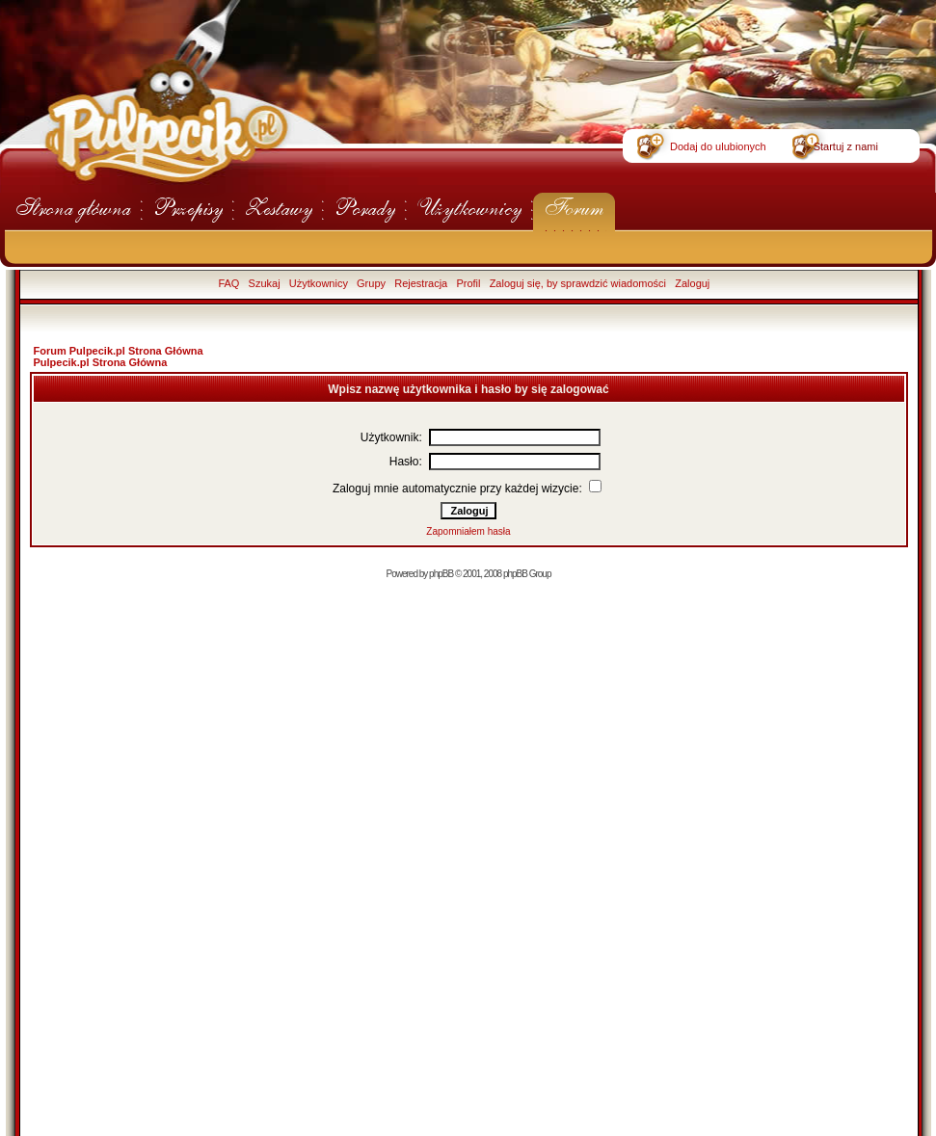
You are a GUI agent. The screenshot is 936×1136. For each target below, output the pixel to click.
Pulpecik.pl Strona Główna (101, 362)
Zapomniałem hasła (468, 531)
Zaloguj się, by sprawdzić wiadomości (578, 283)
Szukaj (265, 283)
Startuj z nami (846, 146)
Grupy (371, 283)
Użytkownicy (318, 283)
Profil (468, 283)
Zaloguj (692, 283)
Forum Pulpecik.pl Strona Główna (118, 351)
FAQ (228, 283)
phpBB (441, 573)
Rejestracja (420, 283)
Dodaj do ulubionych (718, 146)
